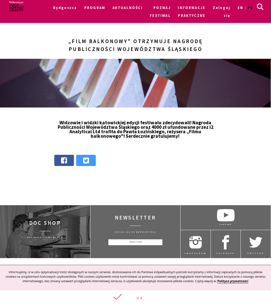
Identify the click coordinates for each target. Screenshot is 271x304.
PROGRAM (94, 7)
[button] (135, 297)
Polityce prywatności (232, 282)
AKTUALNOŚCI (128, 7)
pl (250, 7)
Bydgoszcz (65, 7)
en (240, 7)
